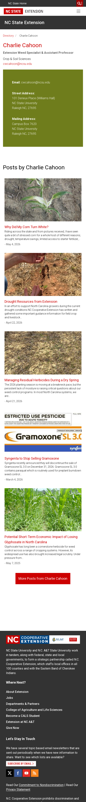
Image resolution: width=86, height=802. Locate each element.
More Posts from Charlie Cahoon (42, 578)
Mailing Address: (24, 119)
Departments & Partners (22, 704)
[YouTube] (26, 773)
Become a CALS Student (23, 716)
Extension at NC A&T (20, 722)
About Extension (17, 692)
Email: (16, 82)
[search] (79, 3)
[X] (10, 773)
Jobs (9, 698)
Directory (8, 35)
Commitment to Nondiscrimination (41, 785)
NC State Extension (24, 22)
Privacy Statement (18, 789)
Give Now (12, 728)
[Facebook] (18, 773)
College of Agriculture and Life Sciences (34, 710)
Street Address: (23, 93)
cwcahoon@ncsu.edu (17, 64)
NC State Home (17, 3)
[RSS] (34, 773)
